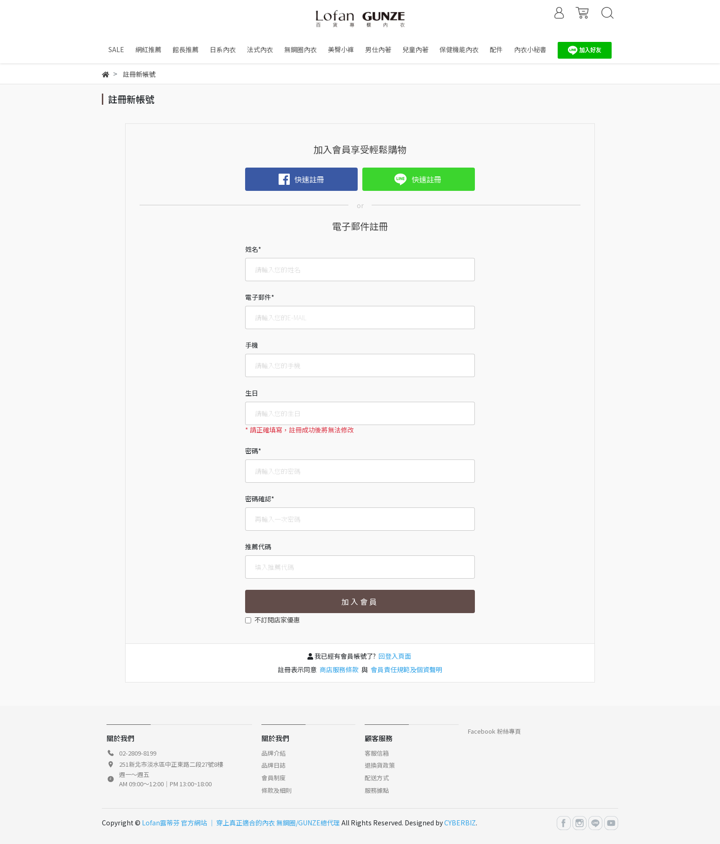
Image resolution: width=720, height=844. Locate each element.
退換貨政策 (380, 765)
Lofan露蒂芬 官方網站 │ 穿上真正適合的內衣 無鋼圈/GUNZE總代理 (241, 822)
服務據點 (377, 790)
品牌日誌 (273, 765)
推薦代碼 (258, 546)
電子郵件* (259, 297)
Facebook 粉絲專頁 (494, 731)
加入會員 (360, 601)
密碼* (253, 450)
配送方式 (377, 777)
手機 (251, 345)
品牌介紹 (273, 753)
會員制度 (273, 777)
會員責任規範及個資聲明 (405, 669)
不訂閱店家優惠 (277, 619)
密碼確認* (259, 498)
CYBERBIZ (460, 822)
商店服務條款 (339, 669)
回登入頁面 (395, 656)
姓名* (253, 249)
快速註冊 (301, 179)
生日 (251, 393)
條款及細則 (276, 790)
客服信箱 (377, 753)
